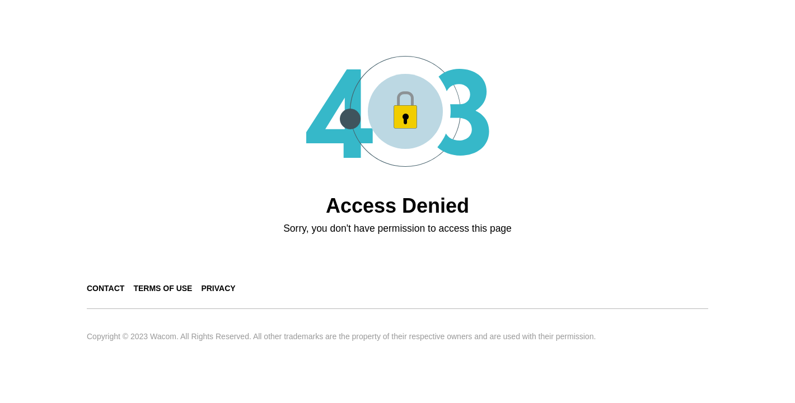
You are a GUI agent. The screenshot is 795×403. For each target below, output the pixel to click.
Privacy (218, 288)
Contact (105, 288)
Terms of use (162, 288)
